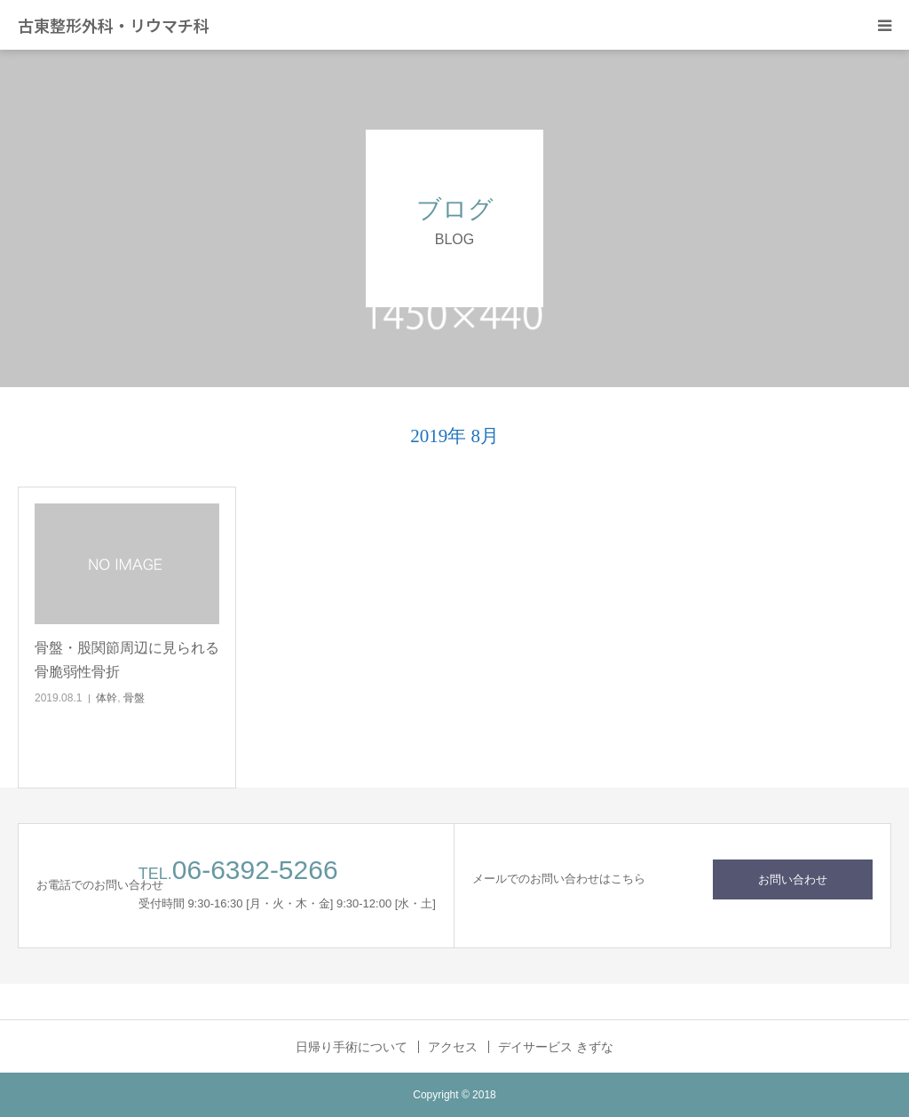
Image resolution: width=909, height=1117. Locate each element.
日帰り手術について (351, 1047)
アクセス (453, 1047)
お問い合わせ (792, 879)
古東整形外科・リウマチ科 (113, 25)
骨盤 (134, 698)
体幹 (106, 698)
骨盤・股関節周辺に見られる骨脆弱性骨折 (127, 659)
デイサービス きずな (555, 1047)
